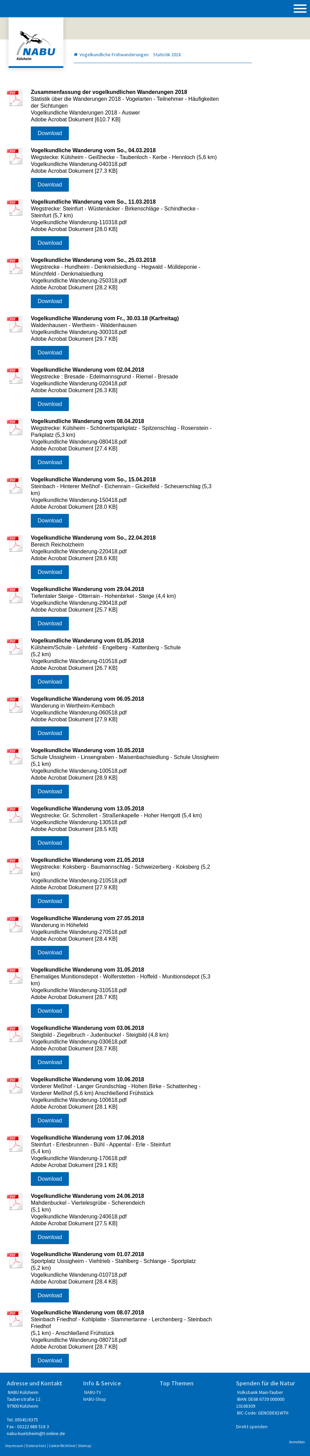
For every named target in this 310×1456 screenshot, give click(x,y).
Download (50, 133)
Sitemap (84, 1445)
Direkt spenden (252, 1426)
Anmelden (297, 1442)
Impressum (14, 1445)
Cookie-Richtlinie (62, 1445)
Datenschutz (36, 1445)
